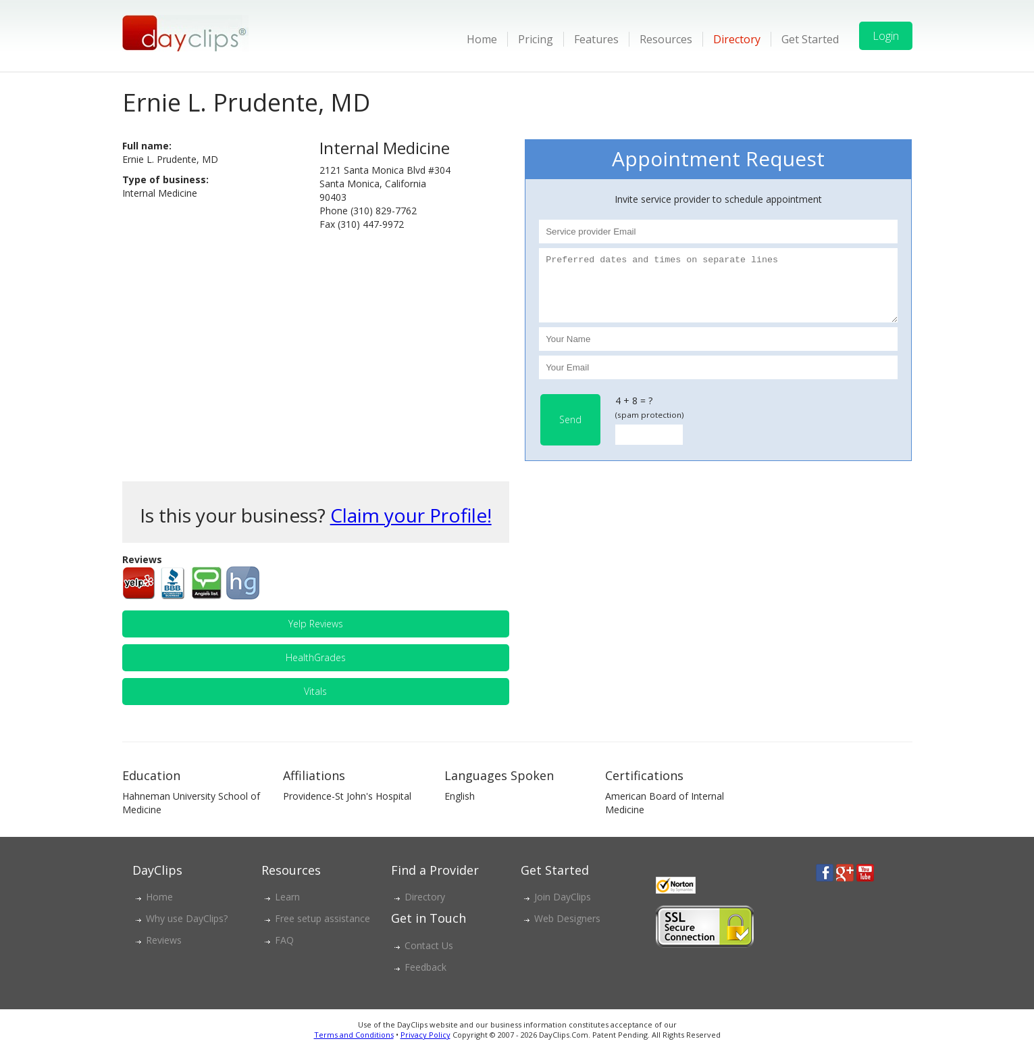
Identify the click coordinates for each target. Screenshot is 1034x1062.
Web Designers (567, 930)
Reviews (164, 952)
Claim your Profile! (411, 527)
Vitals (315, 703)
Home (482, 39)
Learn (287, 908)
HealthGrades (316, 669)
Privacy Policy (425, 1047)
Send (570, 431)
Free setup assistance (322, 930)
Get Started (810, 39)
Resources (666, 39)
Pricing (535, 39)
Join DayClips (562, 908)
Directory (736, 39)
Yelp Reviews (315, 635)
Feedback (425, 979)
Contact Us (429, 957)
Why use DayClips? (187, 930)
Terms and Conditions (354, 1047)
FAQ (284, 952)
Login (886, 35)
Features (596, 39)
